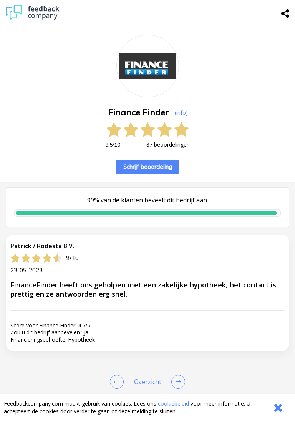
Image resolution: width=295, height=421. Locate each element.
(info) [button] (181, 112)
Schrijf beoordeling (147, 166)
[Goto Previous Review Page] (118, 382)
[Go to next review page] (176, 382)
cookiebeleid (173, 403)
